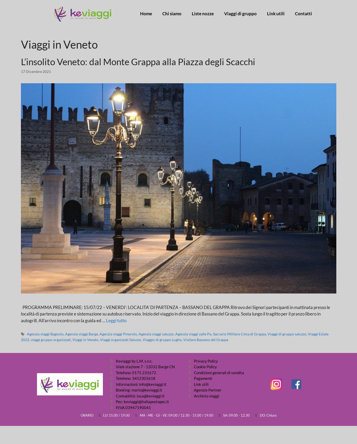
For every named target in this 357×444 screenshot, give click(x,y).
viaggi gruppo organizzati (51, 339)
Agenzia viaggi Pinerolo (118, 334)
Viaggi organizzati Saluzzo (120, 339)
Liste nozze (203, 13)
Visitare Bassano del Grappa (205, 339)
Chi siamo (171, 13)
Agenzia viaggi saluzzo (156, 334)
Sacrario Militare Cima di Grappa (239, 334)
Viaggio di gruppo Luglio (162, 339)
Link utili (276, 13)
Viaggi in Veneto (85, 339)
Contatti (303, 13)
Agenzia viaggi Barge (81, 334)
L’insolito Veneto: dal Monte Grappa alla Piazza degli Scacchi (138, 61)
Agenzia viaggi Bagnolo (45, 334)
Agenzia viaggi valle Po (193, 334)
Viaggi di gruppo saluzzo (287, 334)
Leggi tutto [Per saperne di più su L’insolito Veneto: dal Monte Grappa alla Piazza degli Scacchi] (116, 320)
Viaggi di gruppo (240, 13)
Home (146, 13)
